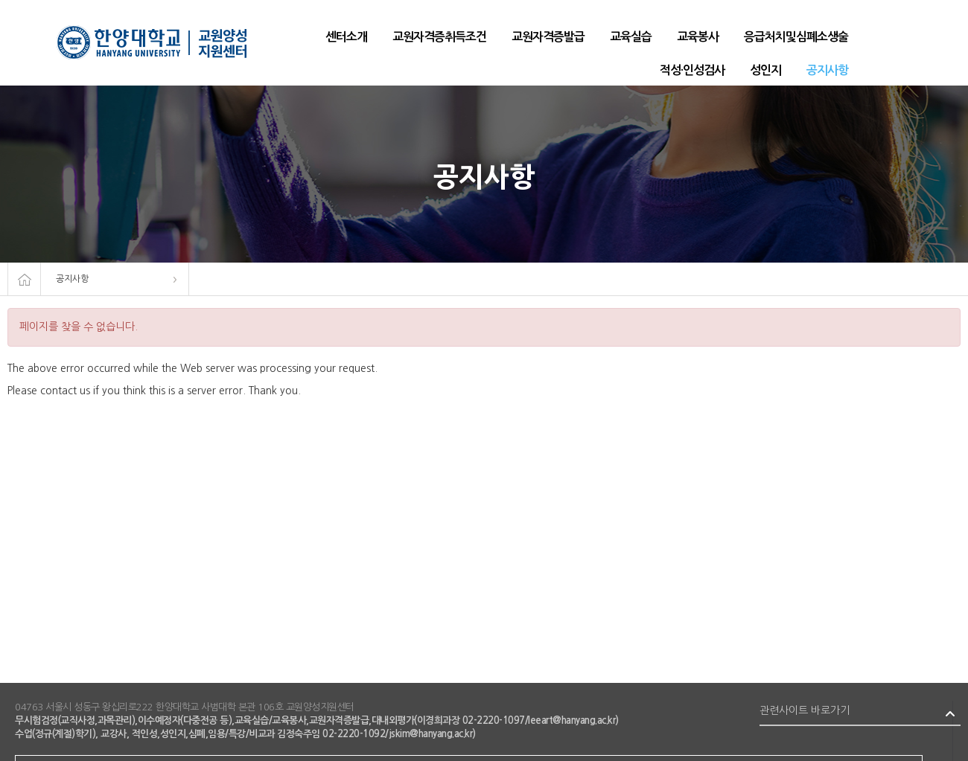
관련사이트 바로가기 (805, 710)
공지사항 (72, 278)
